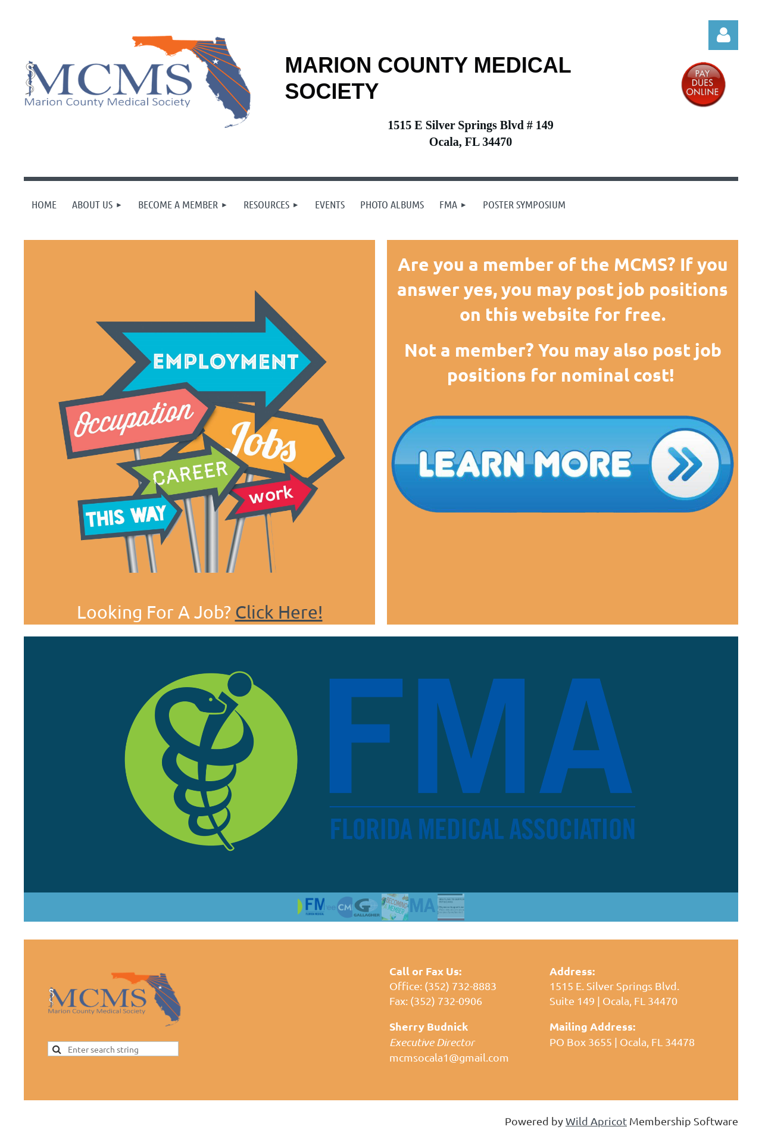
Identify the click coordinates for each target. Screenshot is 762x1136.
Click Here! (279, 611)
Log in (723, 35)
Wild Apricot (596, 1121)
